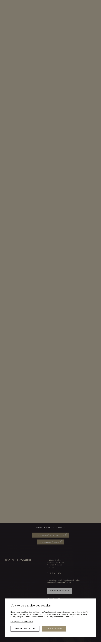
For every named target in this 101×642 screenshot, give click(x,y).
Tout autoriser (54, 629)
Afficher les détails (25, 629)
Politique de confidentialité (22, 621)
